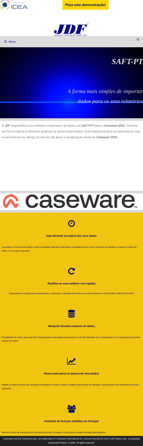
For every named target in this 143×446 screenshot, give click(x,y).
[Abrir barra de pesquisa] (138, 39)
